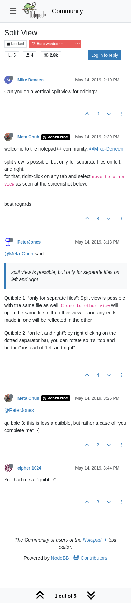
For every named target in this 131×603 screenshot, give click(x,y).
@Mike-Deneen (106, 149)
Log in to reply (104, 55)
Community (67, 11)
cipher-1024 (29, 468)
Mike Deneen (30, 80)
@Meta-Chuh (18, 253)
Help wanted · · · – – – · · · (55, 44)
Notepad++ (95, 540)
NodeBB (60, 558)
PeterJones (29, 242)
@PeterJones (19, 410)
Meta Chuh (28, 137)
